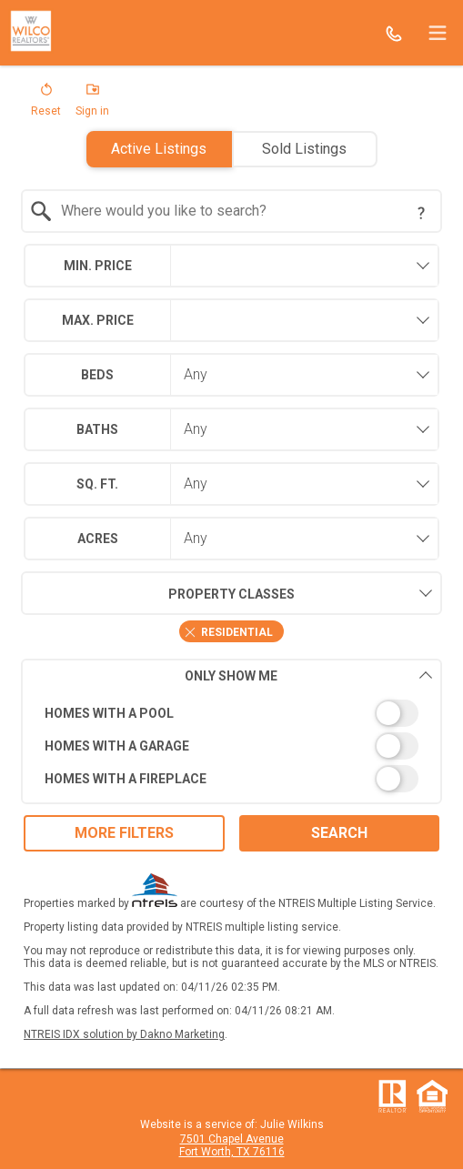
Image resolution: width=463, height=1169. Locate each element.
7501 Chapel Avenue (232, 1139)
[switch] (232, 713)
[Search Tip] (421, 213)
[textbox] (243, 211)
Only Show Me (309, 675)
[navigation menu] (437, 32)
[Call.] (394, 33)
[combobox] (232, 211)
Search (339, 832)
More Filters (124, 832)
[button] (45, 104)
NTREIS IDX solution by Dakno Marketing (124, 1034)
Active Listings (158, 148)
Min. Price (98, 265)
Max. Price (98, 320)
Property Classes (158, 593)
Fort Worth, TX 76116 (232, 1151)
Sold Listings (304, 148)
